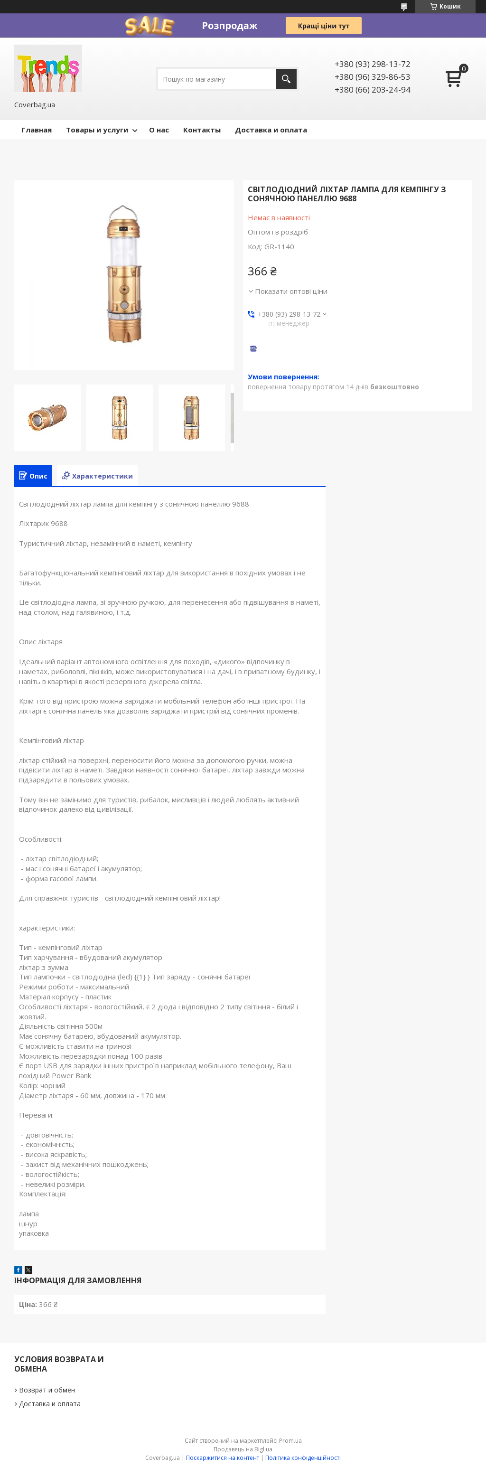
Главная (36, 129)
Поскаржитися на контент (222, 1458)
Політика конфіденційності (303, 1458)
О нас (159, 129)
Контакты (202, 129)
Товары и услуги (97, 129)
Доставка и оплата (271, 129)
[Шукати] (286, 79)
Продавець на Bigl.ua (243, 1449)
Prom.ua (290, 1441)
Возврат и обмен (47, 1389)
